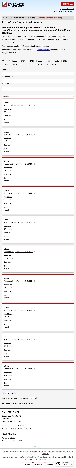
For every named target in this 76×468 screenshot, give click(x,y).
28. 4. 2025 (8, 229)
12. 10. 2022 (9, 317)
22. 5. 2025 (8, 112)
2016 (31, 65)
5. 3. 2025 (8, 375)
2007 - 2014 (51, 65)
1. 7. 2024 (8, 141)
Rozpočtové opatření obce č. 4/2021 (20, 340)
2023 (40, 61)
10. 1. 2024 (8, 170)
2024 (32, 61)
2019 (6, 65)
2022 (48, 61)
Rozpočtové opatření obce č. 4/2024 (20, 252)
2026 (15, 61)
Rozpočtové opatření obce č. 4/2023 (20, 281)
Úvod (5, 18)
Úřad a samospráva (17, 18)
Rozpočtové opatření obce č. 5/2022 (20, 193)
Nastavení (49, 464)
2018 (15, 65)
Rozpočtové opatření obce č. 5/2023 (20, 164)
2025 (23, 61)
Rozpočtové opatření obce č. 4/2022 (20, 310)
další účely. (45, 454)
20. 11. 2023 (9, 288)
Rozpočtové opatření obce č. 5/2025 (20, 105)
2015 (40, 65)
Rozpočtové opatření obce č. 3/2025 (20, 369)
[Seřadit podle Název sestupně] (9, 69)
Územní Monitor (43, 50)
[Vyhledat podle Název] (38, 74)
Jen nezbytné (39, 464)
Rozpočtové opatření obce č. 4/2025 (20, 222)
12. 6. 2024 (8, 258)
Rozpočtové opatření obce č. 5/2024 (20, 135)
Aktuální (7, 122)
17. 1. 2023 (8, 200)
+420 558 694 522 (68, 9)
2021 (57, 61)
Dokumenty (31, 18)
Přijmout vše (27, 464)
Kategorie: (6, 61)
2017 (23, 65)
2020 (65, 61)
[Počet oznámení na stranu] (33, 398)
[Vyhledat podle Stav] (38, 96)
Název (5, 70)
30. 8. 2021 (8, 346)
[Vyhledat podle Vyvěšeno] (38, 81)
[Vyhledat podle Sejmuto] (38, 89)
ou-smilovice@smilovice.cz (65, 11)
